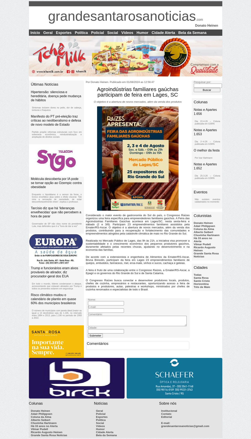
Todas (198, 274)
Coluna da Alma (204, 229)
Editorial (166, 416)
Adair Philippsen (204, 226)
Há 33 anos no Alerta (44, 426)
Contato (166, 413)
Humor (142, 33)
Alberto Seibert (203, 232)
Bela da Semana (192, 33)
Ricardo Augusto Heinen (46, 432)
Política (81, 33)
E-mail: (165, 423)
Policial (97, 33)
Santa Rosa (201, 277)
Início (35, 33)
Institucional (169, 410)
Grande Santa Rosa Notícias (49, 435)
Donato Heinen (203, 222)
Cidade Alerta (163, 33)
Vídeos (127, 33)
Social (112, 33)
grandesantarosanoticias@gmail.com (185, 426)
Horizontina (201, 283)
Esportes (64, 33)
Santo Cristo (202, 280)
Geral (48, 33)
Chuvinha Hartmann (207, 235)
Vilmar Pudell (202, 244)
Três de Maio (202, 287)
